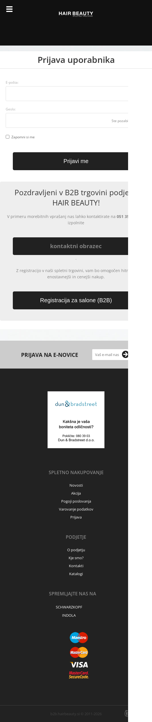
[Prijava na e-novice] (125, 354)
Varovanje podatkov (76, 509)
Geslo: (11, 109)
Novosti (76, 485)
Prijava (127, 11)
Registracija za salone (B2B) (76, 300)
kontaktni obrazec (76, 246)
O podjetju (76, 549)
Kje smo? (76, 557)
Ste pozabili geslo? (126, 120)
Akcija (76, 493)
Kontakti (76, 565)
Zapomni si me (23, 137)
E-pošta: (12, 82)
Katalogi (76, 573)
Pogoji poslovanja (76, 501)
